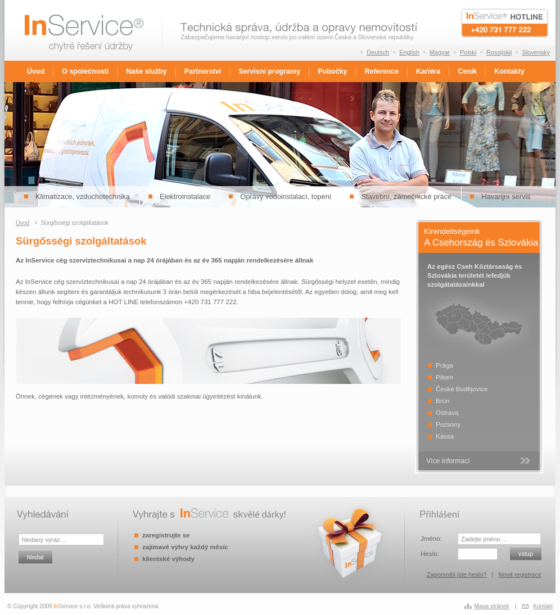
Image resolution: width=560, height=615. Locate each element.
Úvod (35, 71)
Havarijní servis (505, 196)
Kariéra (428, 71)
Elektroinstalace (185, 196)
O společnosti (85, 71)
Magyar (440, 52)
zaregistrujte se (165, 535)
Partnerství (202, 71)
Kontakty (509, 71)
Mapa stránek (492, 606)
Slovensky (536, 52)
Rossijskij (499, 52)
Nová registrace (519, 574)
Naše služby (146, 71)
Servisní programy (269, 71)
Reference (381, 71)
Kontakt (543, 606)
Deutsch (378, 52)
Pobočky (332, 71)
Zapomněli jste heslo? (456, 574)
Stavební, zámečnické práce (406, 196)
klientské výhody (168, 558)
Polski (468, 52)
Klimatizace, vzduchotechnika (82, 196)
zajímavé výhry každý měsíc (185, 547)
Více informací (448, 461)
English (409, 52)
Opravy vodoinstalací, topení (285, 196)
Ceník (467, 71)
